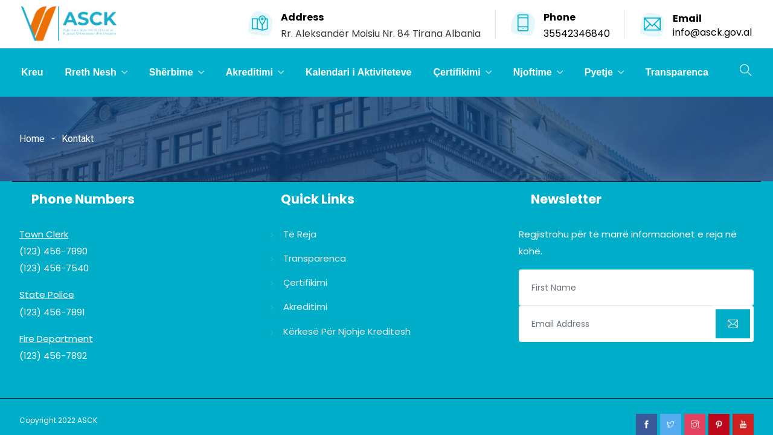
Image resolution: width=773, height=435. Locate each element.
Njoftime (532, 72)
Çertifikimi (456, 72)
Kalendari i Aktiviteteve (358, 72)
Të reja (299, 234)
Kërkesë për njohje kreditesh (347, 331)
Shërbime (171, 72)
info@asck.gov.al (712, 32)
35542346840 (577, 33)
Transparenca (677, 72)
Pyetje (599, 72)
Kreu (32, 72)
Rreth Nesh (90, 72)
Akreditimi (249, 72)
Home (32, 138)
